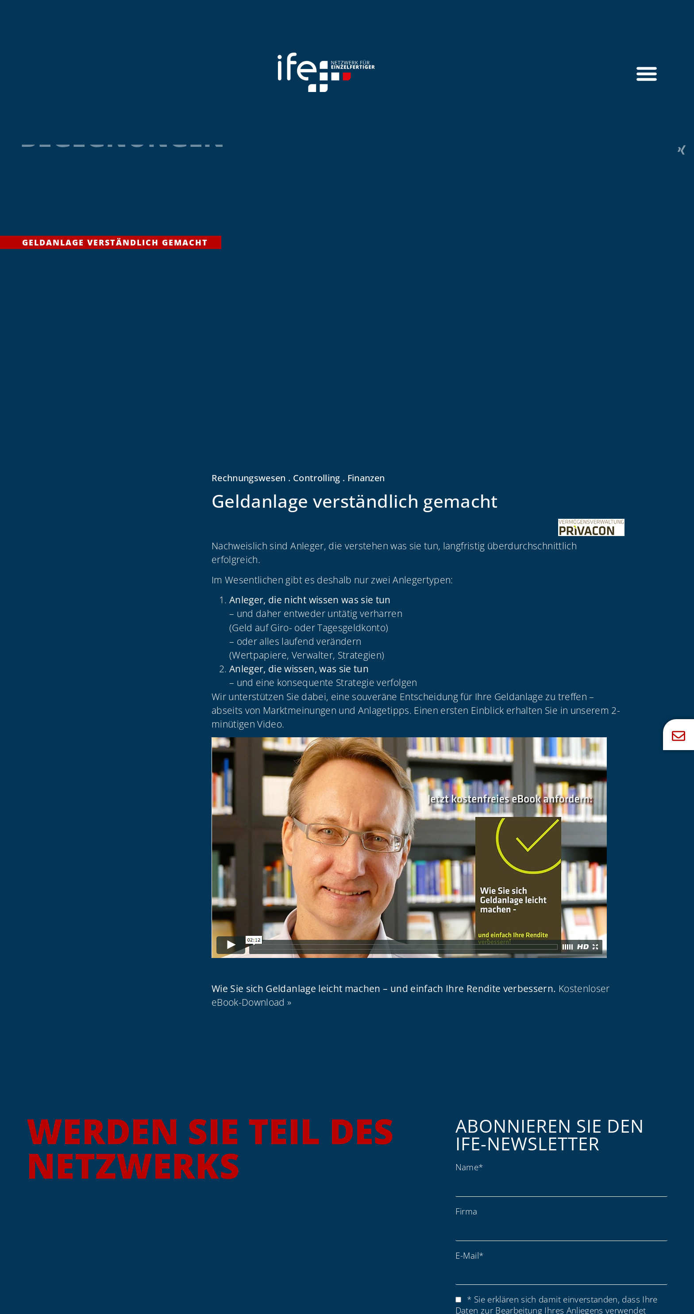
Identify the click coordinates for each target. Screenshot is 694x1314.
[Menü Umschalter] (647, 73)
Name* (469, 1166)
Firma (466, 1211)
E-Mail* (469, 1255)
